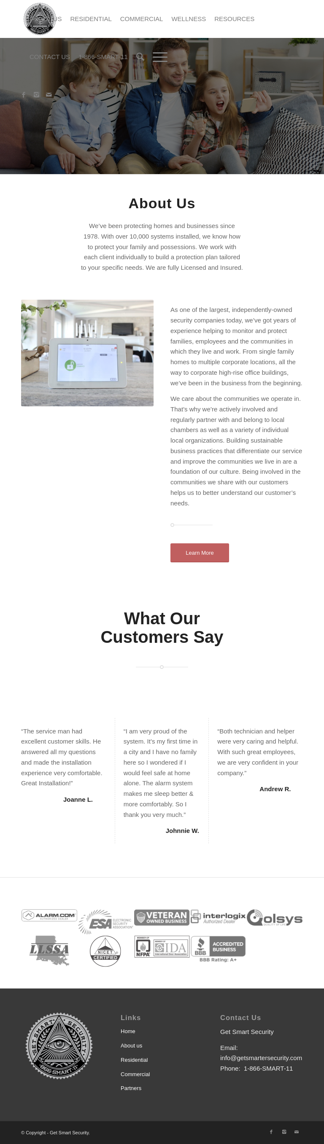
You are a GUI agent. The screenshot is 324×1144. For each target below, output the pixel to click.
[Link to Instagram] (36, 95)
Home (128, 1031)
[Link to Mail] (49, 95)
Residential (134, 1060)
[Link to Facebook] (23, 95)
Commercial (135, 1074)
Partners (131, 1088)
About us (131, 1045)
